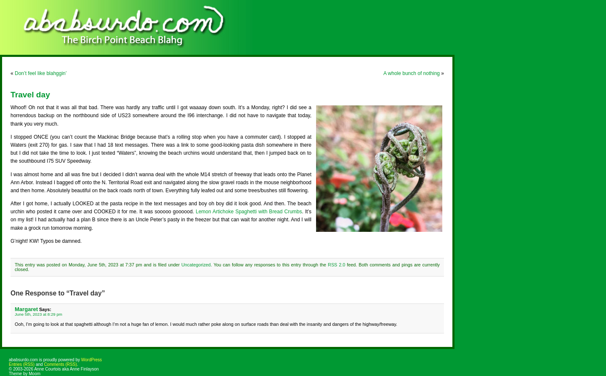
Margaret (26, 309)
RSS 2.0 (336, 264)
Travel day (30, 94)
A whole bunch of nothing (411, 73)
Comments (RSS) (60, 364)
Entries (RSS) (22, 364)
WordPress (91, 359)
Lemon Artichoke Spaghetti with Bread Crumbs (249, 212)
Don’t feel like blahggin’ (40, 73)
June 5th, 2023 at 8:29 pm (38, 314)
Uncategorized (196, 264)
